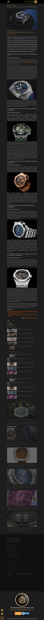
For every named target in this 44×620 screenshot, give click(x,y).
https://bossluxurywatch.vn (31, 318)
